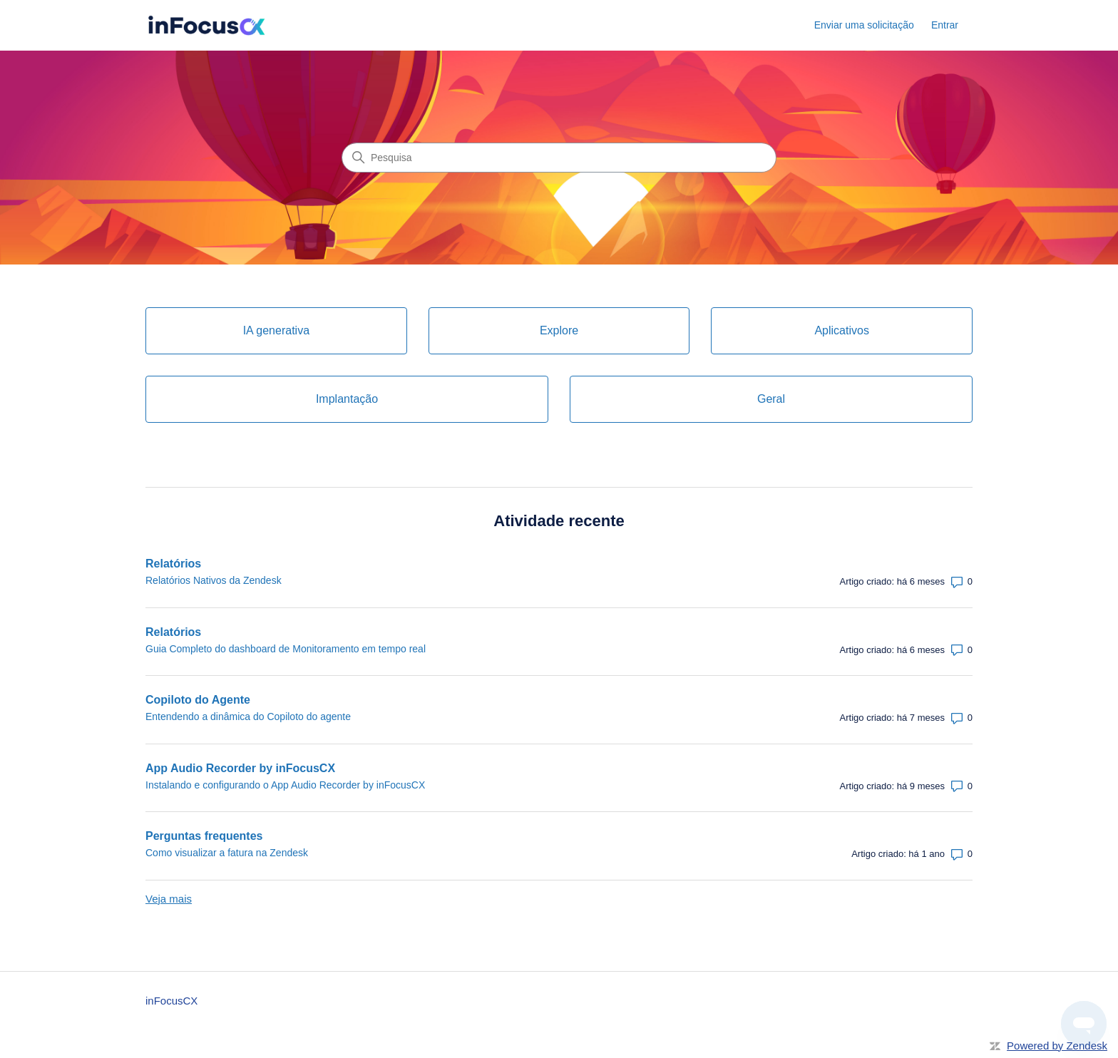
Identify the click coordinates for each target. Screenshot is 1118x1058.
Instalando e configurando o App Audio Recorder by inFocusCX (285, 785)
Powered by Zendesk (1057, 1045)
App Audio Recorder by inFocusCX (240, 768)
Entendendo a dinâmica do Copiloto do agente (248, 716)
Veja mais (168, 899)
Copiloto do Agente (197, 700)
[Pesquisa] (559, 157)
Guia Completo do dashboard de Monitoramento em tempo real (285, 648)
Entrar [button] (944, 25)
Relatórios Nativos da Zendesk (213, 580)
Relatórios (173, 564)
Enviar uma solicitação (864, 25)
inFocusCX (171, 1001)
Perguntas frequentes (203, 836)
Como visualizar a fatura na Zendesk (226, 852)
